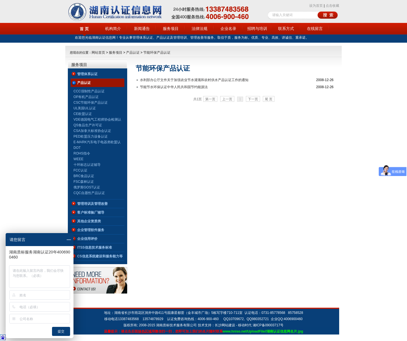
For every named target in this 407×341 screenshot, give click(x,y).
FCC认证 (80, 170)
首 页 (84, 29)
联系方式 (286, 28)
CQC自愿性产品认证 (89, 193)
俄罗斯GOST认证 (86, 187)
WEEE (78, 159)
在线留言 (315, 28)
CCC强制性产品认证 (89, 91)
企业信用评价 (87, 239)
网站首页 (98, 53)
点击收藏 (332, 6)
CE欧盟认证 (82, 114)
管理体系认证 (87, 74)
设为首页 (316, 6)
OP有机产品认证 (86, 97)
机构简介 (113, 28)
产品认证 (133, 53)
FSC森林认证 (83, 182)
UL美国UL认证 (84, 108)
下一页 (253, 99)
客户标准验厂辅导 (90, 212)
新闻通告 (142, 28)
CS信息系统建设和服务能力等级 (100, 257)
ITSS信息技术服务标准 (94, 247)
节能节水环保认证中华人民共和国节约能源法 (174, 87)
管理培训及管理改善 (92, 204)
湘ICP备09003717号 (268, 325)
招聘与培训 (257, 28)
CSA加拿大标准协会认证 (92, 131)
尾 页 (268, 99)
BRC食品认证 (83, 176)
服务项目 (171, 28)
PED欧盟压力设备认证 (90, 136)
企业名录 (228, 28)
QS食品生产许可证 (87, 125)
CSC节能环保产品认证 (90, 103)
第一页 (210, 99)
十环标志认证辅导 (87, 165)
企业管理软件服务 (90, 230)
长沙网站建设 (225, 325)
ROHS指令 (81, 153)
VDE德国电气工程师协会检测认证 (97, 120)
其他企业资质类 (89, 221)
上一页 (227, 99)
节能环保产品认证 (156, 53)
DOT (77, 148)
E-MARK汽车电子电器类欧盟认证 (97, 142)
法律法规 (199, 28)
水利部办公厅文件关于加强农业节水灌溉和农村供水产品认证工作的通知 (194, 80)
